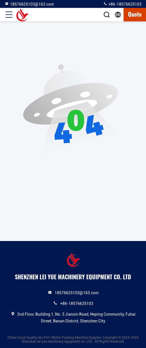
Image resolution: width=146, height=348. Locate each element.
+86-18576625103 (122, 3)
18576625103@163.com (29, 3)
